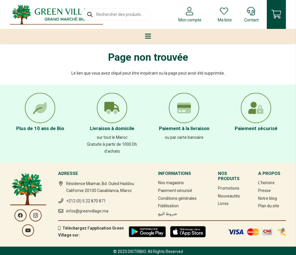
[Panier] (276, 14)
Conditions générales (177, 198)
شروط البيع (167, 213)
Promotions (228, 188)
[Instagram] (35, 215)
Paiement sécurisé (175, 190)
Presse (264, 190)
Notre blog (267, 198)
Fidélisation (168, 206)
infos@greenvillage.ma (87, 211)
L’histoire (266, 182)
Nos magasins (171, 182)
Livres (223, 203)
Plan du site (268, 206)
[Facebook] (20, 215)
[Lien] (56, 14)
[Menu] (148, 36)
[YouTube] (28, 230)
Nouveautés (229, 196)
